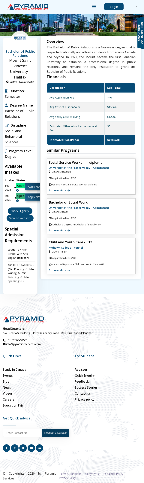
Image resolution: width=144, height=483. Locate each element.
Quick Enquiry (85, 375)
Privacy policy (84, 399)
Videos (8, 393)
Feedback (82, 381)
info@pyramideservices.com (22, 344)
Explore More (57, 190)
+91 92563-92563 (15, 340)
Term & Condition (70, 474)
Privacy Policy (67, 478)
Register (81, 369)
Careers (8, 399)
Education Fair (13, 405)
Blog (6, 381)
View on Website (20, 218)
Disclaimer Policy (113, 474)
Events (8, 375)
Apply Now (34, 186)
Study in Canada (14, 369)
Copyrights (92, 474)
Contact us (83, 393)
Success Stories (86, 387)
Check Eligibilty (20, 211)
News (7, 387)
